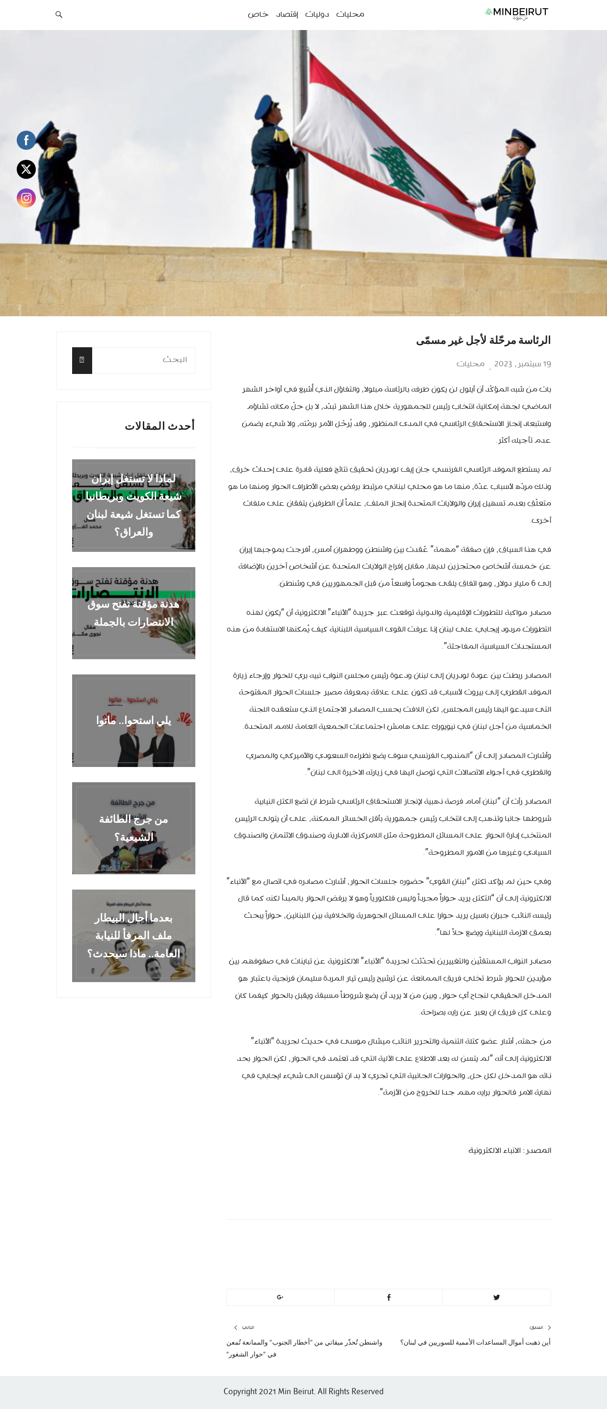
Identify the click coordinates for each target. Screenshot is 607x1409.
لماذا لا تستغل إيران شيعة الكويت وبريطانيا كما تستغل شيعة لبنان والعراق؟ (133, 505)
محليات (471, 364)
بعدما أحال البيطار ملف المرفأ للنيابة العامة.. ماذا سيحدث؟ (134, 936)
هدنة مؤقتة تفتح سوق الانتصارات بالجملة (133, 613)
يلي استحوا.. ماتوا (133, 720)
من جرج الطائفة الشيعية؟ (134, 828)
